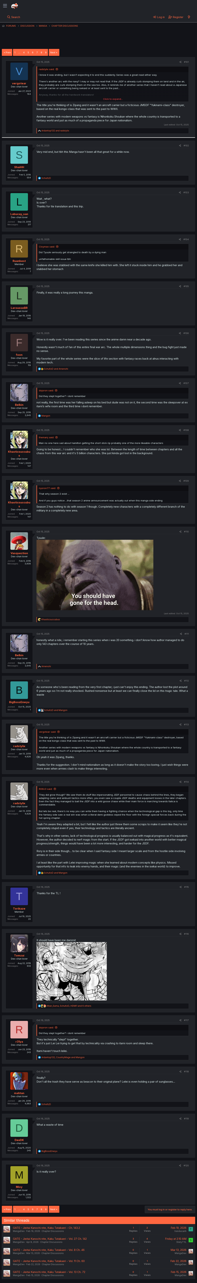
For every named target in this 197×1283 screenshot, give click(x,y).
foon (19, 354)
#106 (186, 333)
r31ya (19, 1041)
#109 (186, 481)
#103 (186, 192)
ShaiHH (19, 167)
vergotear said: (47, 731)
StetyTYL (181, 1242)
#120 (186, 1165)
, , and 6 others (69, 1005)
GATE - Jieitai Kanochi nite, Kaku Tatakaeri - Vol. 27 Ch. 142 (50, 1238)
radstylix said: (46, 69)
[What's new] (189, 17)
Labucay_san (19, 214)
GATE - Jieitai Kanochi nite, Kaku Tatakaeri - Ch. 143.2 (46, 1228)
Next (52, 52)
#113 (186, 724)
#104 (186, 239)
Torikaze (19, 908)
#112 (186, 680)
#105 (186, 286)
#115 (186, 887)
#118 (186, 1071)
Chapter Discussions (53, 1231)
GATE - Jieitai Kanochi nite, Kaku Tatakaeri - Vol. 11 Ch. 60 (49, 1261)
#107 (186, 383)
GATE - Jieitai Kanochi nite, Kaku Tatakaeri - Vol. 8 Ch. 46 (49, 1250)
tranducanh (180, 1231)
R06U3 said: (45, 788)
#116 (186, 934)
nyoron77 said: (47, 488)
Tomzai (19, 955)
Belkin (19, 404)
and (55, 130)
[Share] (180, 62)
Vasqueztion (19, 553)
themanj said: (46, 437)
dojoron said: (46, 390)
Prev (8, 52)
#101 (186, 62)
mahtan (19, 1093)
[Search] (13, 17)
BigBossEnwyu (19, 702)
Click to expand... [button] (113, 98)
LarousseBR (19, 308)
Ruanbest (19, 261)
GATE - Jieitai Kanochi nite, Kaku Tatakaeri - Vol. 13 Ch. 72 (49, 1272)
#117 (186, 1020)
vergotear (19, 83)
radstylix (19, 746)
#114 (186, 781)
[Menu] (5, 6)
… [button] (19, 52)
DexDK (19, 1140)
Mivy (19, 1187)
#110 (186, 531)
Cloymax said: (47, 246)
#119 (186, 1118)
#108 (186, 430)
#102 (186, 145)
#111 (187, 633)
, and (63, 1057)
